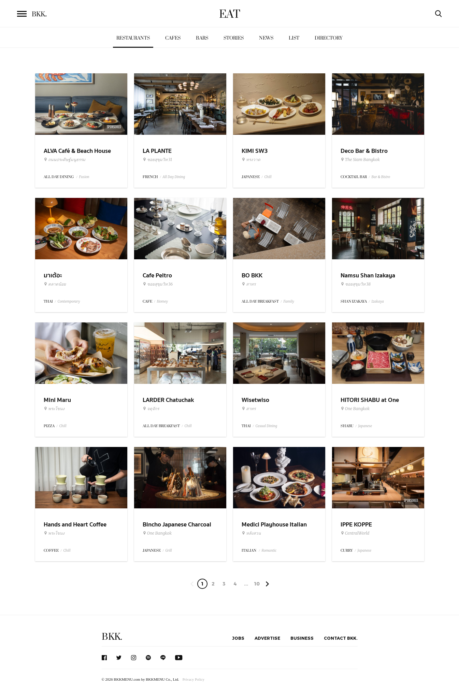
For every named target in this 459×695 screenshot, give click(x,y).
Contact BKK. (341, 638)
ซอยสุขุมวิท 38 (356, 284)
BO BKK (252, 275)
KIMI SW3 (255, 151)
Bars (202, 38)
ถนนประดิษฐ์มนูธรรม (64, 160)
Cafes (173, 38)
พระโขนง (54, 409)
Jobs (238, 638)
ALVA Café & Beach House (77, 151)
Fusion (84, 177)
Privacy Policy (193, 679)
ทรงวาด (251, 160)
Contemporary (69, 301)
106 (257, 585)
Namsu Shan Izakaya (368, 275)
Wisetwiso (255, 400)
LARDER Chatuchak (168, 400)
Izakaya (378, 301)
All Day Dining (174, 177)
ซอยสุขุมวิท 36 (158, 284)
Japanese (365, 426)
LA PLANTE (157, 151)
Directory (329, 38)
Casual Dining (266, 426)
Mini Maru (57, 400)
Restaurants (133, 38)
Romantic (269, 550)
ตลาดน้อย (55, 284)
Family (289, 301)
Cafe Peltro (157, 275)
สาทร (249, 284)
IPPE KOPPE (356, 525)
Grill (169, 550)
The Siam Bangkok (360, 160)
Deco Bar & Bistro (364, 151)
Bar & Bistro (381, 177)
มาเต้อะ (53, 275)
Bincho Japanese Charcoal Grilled (177, 529)
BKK (39, 14)
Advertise (267, 638)
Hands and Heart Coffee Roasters (75, 529)
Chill (268, 177)
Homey (162, 301)
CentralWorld (355, 533)
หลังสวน (251, 533)
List (294, 38)
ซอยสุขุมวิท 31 (157, 160)
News (266, 38)
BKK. (112, 637)
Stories (234, 38)
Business (302, 638)
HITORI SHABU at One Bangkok (370, 404)
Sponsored (114, 127)
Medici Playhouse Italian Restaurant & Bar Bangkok (277, 529)
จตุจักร (151, 409)
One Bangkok (355, 409)
